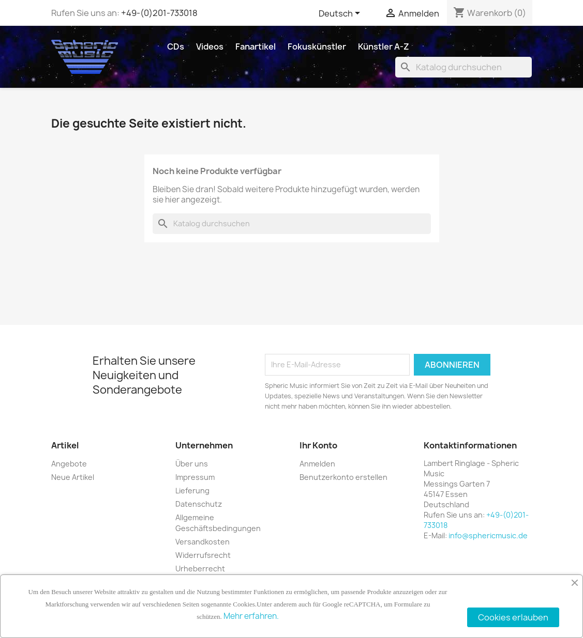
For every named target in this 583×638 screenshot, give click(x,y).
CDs (175, 46)
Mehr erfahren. (251, 616)
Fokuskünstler (317, 46)
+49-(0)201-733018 (159, 13)
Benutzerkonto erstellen (343, 477)
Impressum (195, 477)
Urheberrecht (200, 568)
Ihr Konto (318, 445)
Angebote (69, 464)
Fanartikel (255, 46)
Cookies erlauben (513, 617)
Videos (209, 46)
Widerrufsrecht (203, 555)
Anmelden (317, 464)
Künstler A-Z (383, 46)
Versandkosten (202, 542)
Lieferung (192, 490)
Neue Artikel (72, 477)
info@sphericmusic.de (488, 535)
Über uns (191, 464)
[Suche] (463, 67)
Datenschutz (198, 504)
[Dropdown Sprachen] (341, 14)
